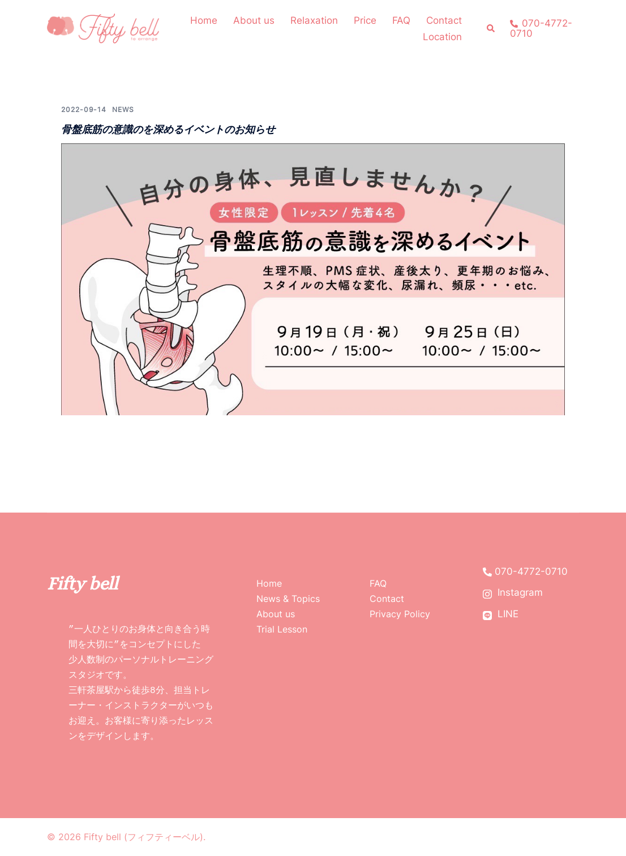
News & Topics (288, 598)
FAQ (401, 20)
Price (365, 20)
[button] (491, 28)
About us (254, 20)
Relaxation (314, 20)
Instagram (513, 592)
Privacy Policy (400, 614)
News (123, 109)
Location (442, 36)
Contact (444, 20)
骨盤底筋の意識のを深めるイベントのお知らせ (168, 129)
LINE (500, 614)
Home (203, 20)
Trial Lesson (281, 629)
